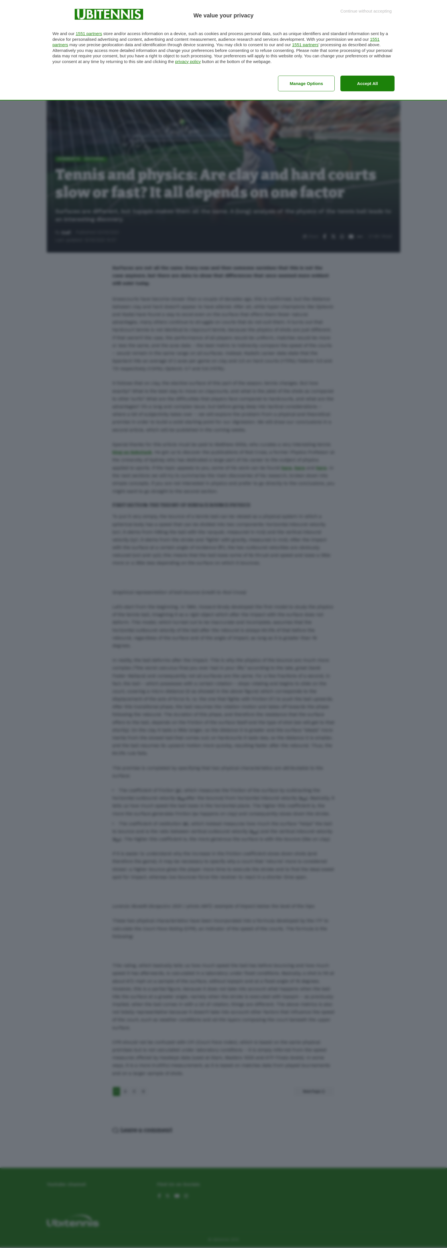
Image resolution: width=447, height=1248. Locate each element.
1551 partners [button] (89, 33)
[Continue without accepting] (366, 11)
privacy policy (188, 61)
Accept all (367, 83)
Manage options (306, 83)
